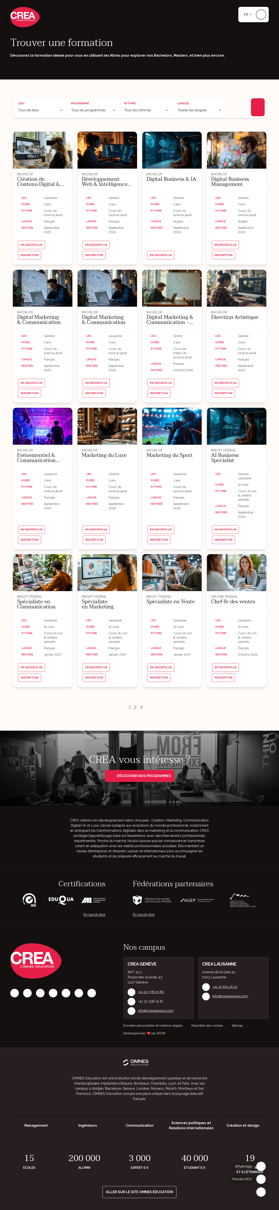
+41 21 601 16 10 (224, 987)
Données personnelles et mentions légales (153, 1025)
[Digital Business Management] (236, 150)
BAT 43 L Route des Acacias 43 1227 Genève (145, 977)
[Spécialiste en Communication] (42, 572)
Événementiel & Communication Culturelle (36, 458)
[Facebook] (14, 993)
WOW (161, 1033)
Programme (80, 103)
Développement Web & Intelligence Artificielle (105, 182)
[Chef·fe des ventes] (236, 572)
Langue (183, 103)
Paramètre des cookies (207, 1025)
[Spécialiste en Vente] (172, 572)
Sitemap (237, 1025)
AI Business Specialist (225, 458)
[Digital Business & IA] (172, 150)
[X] (66, 993)
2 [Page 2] (135, 707)
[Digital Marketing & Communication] (42, 288)
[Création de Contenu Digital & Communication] (42, 150)
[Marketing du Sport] (172, 426)
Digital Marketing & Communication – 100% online (169, 320)
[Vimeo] (79, 993)
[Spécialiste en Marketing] (107, 572)
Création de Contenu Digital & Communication (38, 182)
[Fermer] (261, 1192)
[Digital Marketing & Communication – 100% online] (172, 288)
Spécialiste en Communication (36, 604)
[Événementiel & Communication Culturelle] (42, 426)
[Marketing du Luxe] (107, 426)
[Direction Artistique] (236, 288)
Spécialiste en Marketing (98, 604)
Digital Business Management (230, 182)
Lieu (21, 103)
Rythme (130, 103)
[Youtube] (91, 993)
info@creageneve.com (155, 1011)
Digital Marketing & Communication (39, 320)
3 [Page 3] (141, 707)
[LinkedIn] (40, 993)
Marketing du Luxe (104, 455)
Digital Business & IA (171, 179)
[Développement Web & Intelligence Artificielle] (107, 150)
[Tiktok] (53, 993)
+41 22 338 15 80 (151, 992)
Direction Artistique (234, 317)
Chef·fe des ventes (233, 601)
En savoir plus (94, 915)
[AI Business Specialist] (236, 426)
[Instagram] (27, 993)
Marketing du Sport (169, 455)
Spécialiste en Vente (170, 601)
